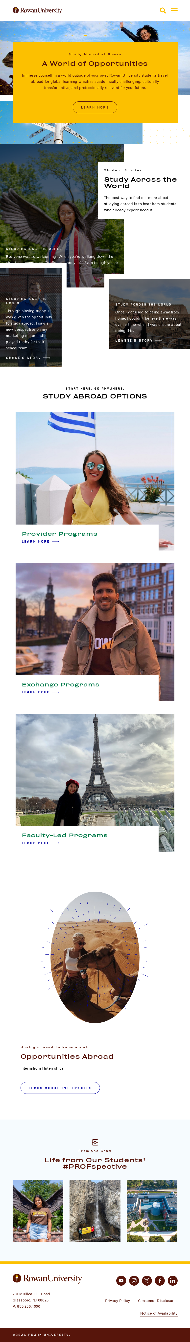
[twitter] (147, 1281)
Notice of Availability (158, 1313)
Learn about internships (60, 1088)
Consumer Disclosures (158, 1300)
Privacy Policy (117, 1300)
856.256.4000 (28, 1306)
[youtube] (121, 1281)
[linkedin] (173, 1281)
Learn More (95, 107)
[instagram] (134, 1281)
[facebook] (160, 1281)
